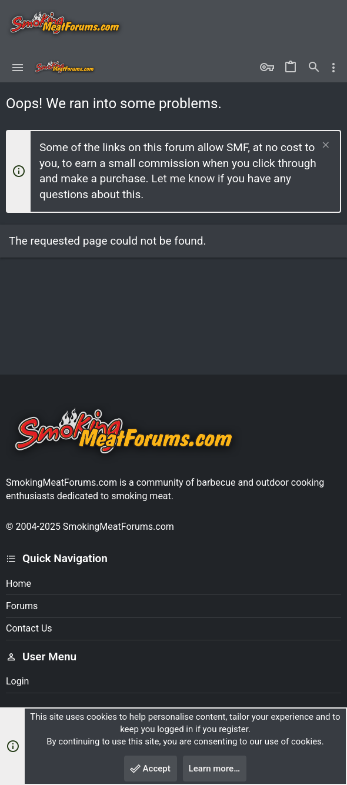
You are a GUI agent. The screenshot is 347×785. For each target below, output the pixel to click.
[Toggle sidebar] (333, 67)
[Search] (314, 67)
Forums (22, 606)
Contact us (29, 628)
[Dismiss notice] (324, 146)
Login (17, 681)
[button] (18, 67)
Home (18, 583)
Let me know (183, 178)
